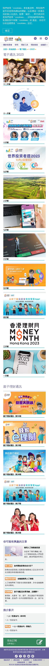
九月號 (6, 172)
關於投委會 (7, 45)
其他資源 (12, 49)
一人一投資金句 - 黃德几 (21, 626)
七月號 (6, 230)
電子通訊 (22, 49)
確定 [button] (7, 30)
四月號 (6, 317)
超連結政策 (21, 662)
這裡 (9, 23)
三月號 (6, 346)
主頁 (5, 49)
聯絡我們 (7, 660)
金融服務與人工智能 (25, 579)
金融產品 (44, 45)
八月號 (6, 201)
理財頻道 (34, 45)
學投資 (7, 555)
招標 (30, 662)
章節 (34, 20)
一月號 (6, 376)
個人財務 (8, 566)
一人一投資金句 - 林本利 (16, 616)
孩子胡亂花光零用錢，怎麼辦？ (26, 592)
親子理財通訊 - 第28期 (12, 474)
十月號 (6, 142)
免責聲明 (26, 660)
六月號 (6, 259)
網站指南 (16, 660)
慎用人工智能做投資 (32, 548)
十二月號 (6, 84)
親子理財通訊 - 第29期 (12, 445)
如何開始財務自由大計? (23, 566)
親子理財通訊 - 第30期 (12, 416)
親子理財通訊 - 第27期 (12, 504)
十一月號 (6, 113)
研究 (16, 45)
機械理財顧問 (10, 579)
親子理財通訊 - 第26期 (12, 533)
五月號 (6, 288)
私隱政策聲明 (38, 660)
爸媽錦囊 (8, 592)
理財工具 (24, 45)
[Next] (47, 45)
